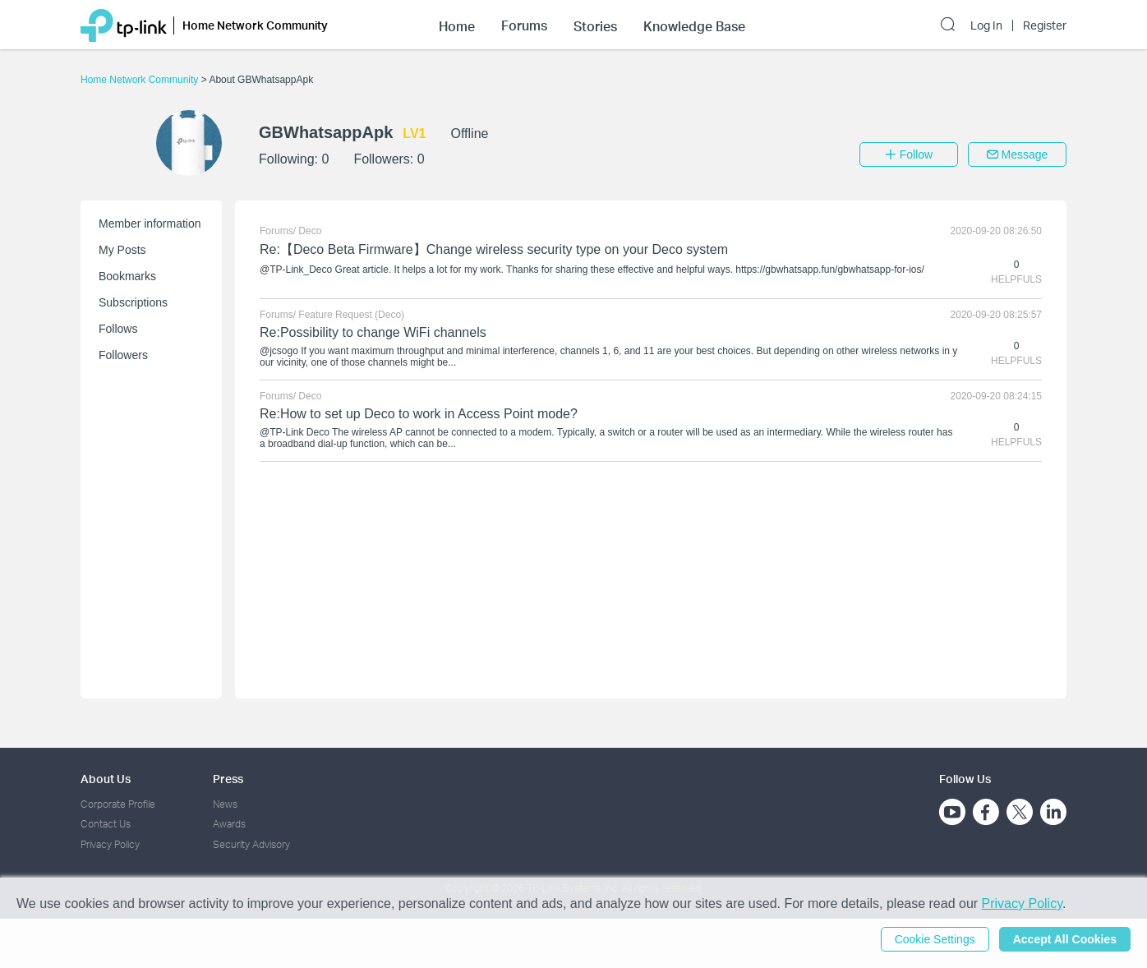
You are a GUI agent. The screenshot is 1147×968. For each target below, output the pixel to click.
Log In (986, 25)
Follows (118, 328)
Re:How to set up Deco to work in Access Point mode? (419, 414)
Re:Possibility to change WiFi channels (373, 332)
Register (1044, 25)
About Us (106, 779)
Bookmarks (127, 276)
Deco (309, 231)
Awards (229, 824)
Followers (123, 355)
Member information (150, 223)
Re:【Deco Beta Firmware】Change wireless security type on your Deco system (494, 249)
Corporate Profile (118, 804)
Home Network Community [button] (255, 25)
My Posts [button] (122, 249)
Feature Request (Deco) (351, 314)
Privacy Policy (110, 844)
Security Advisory (251, 844)
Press (228, 779)
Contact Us (106, 824)
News (225, 804)
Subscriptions (133, 302)
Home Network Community (141, 79)
